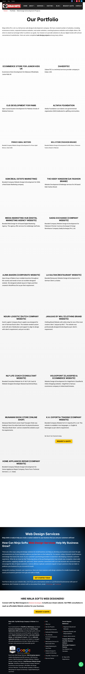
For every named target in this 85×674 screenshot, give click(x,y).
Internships (18, 663)
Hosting (50, 6)
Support (4, 1)
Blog (9, 1)
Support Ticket (33, 663)
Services (40, 6)
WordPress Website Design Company (24, 648)
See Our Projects (50, 611)
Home (25, 6)
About (31, 6)
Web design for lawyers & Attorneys (17, 654)
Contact (79, 6)
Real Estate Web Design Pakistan (17, 640)
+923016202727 (32, 670)
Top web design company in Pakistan (29, 652)
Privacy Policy (69, 663)
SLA (63, 663)
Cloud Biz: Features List (52, 640)
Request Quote (68, 6)
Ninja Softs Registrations (66, 643)
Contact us (11, 663)
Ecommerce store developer (16, 650)
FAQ (47, 606)
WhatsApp (49, 569)
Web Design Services (51, 614)
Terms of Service (42, 663)
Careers (13, 1)
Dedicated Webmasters (52, 617)
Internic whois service (69, 621)
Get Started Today (42, 562)
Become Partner (50, 643)
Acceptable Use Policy (54, 663)
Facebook (58, 569)
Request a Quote (64, 426)
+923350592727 (22, 670)
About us (48, 609)
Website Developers (35, 587)
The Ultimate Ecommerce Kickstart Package (51, 621)
